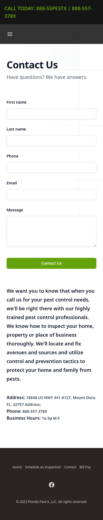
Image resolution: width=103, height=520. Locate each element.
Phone (12, 156)
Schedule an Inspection (43, 467)
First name (17, 102)
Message (15, 209)
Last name (16, 129)
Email (12, 183)
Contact (70, 467)
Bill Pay (85, 467)
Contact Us (51, 263)
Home (17, 467)
